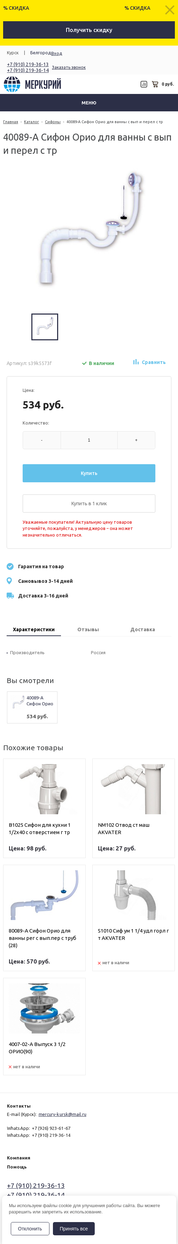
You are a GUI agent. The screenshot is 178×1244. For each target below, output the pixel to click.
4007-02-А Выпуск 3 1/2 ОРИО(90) (37, 1047)
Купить (89, 473)
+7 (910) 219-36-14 (28, 70)
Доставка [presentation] (142, 629)
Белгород (40, 52)
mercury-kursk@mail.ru (62, 1114)
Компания (18, 1157)
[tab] (34, 630)
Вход (56, 53)
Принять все (74, 1228)
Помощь (17, 1166)
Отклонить (30, 1228)
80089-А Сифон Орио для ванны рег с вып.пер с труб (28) (42, 938)
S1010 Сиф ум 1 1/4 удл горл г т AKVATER (133, 934)
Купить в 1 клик (89, 503)
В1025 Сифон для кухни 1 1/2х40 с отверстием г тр (40, 828)
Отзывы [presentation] (88, 629)
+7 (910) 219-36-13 (28, 64)
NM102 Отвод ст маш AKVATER (123, 828)
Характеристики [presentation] (34, 629)
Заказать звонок (69, 67)
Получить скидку (89, 30)
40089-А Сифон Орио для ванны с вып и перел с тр (39, 701)
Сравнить (154, 362)
